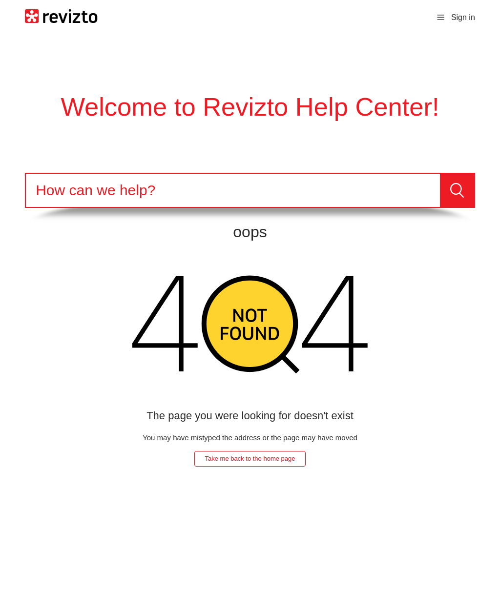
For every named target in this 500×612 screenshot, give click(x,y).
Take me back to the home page (250, 458)
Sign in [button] (463, 17)
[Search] (232, 190)
